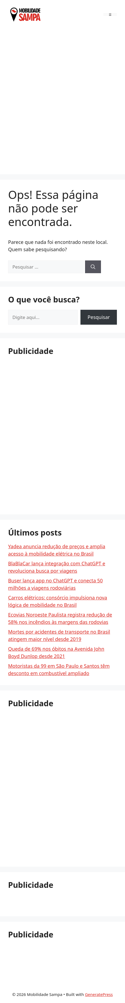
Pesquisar (98, 317)
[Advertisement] (62, 100)
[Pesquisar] (93, 266)
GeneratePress (99, 994)
